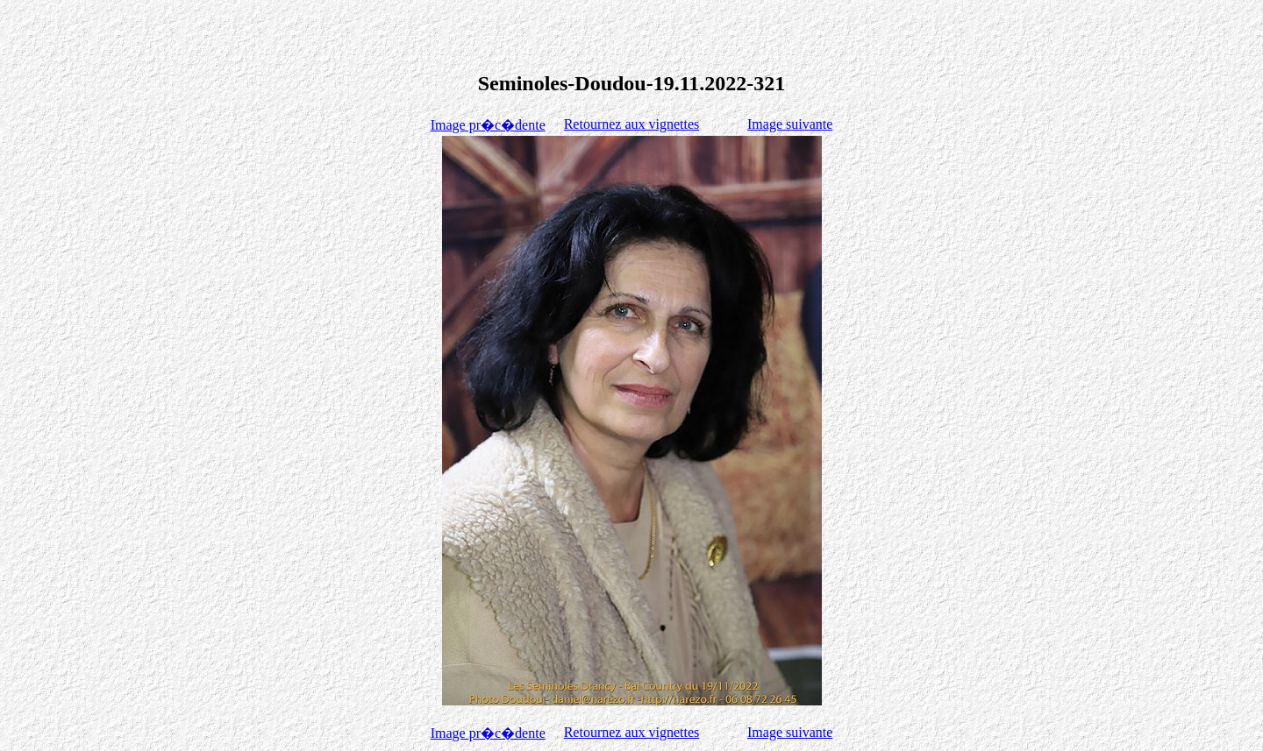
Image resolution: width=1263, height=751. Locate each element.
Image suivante (789, 124)
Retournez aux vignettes (632, 124)
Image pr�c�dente (488, 124)
